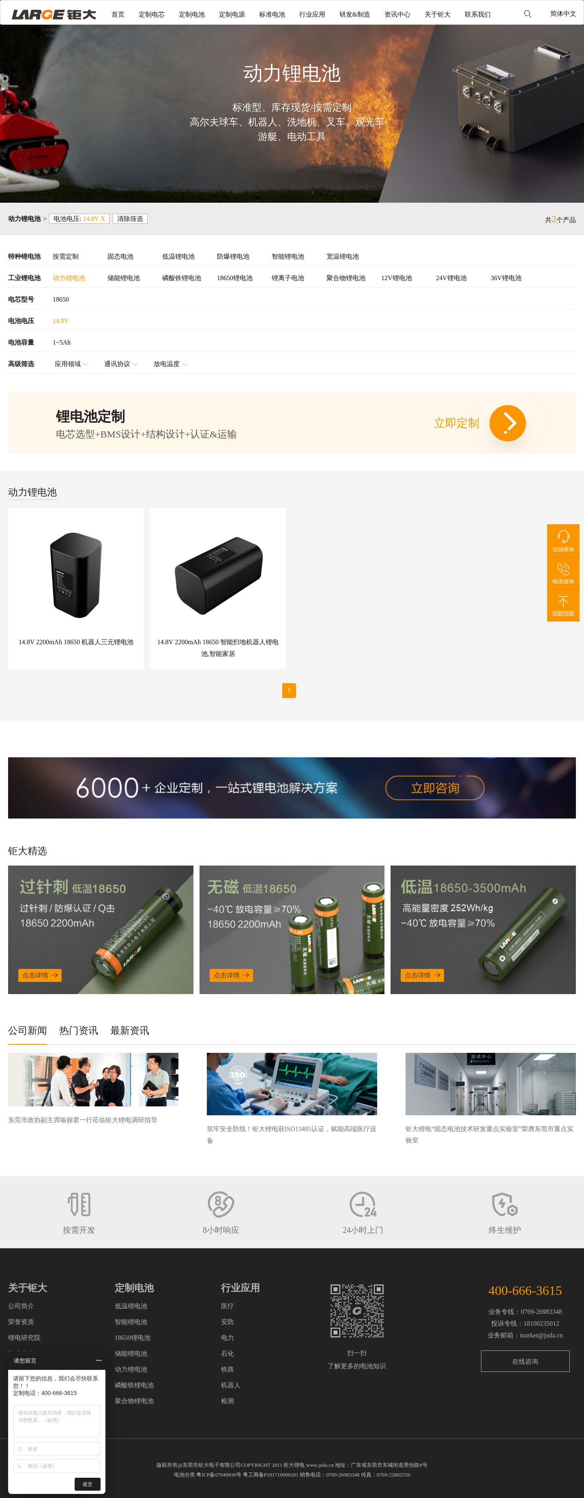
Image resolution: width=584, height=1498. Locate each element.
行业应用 (312, 14)
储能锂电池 (123, 277)
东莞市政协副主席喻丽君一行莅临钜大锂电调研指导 (82, 1120)
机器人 (230, 1385)
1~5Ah (62, 342)
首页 (118, 14)
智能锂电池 (288, 256)
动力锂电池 (69, 277)
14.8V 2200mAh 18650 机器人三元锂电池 (76, 642)
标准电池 (272, 14)
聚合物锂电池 (345, 277)
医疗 (227, 1306)
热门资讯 (78, 1030)
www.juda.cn (320, 1465)
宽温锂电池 (342, 256)
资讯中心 (397, 14)
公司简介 (21, 1306)
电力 (227, 1337)
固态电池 (120, 256)
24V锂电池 (451, 277)
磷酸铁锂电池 (181, 277)
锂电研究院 (24, 1337)
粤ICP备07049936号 (218, 1475)
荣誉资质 (21, 1321)
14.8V (61, 320)
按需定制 (66, 256)
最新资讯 (129, 1030)
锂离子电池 (288, 277)
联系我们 (478, 14)
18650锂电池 (235, 277)
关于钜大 (438, 14)
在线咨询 (525, 1361)
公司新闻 (27, 1030)
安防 (227, 1321)
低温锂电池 (178, 256)
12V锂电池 (396, 277)
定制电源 (232, 14)
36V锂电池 (506, 277)
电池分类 (184, 1475)
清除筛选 (130, 218)
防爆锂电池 (233, 256)
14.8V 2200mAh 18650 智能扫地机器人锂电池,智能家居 (218, 648)
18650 (61, 299)
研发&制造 (354, 14)
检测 (227, 1400)
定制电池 (192, 14)
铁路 (227, 1369)
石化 (227, 1353)
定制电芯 (152, 14)
